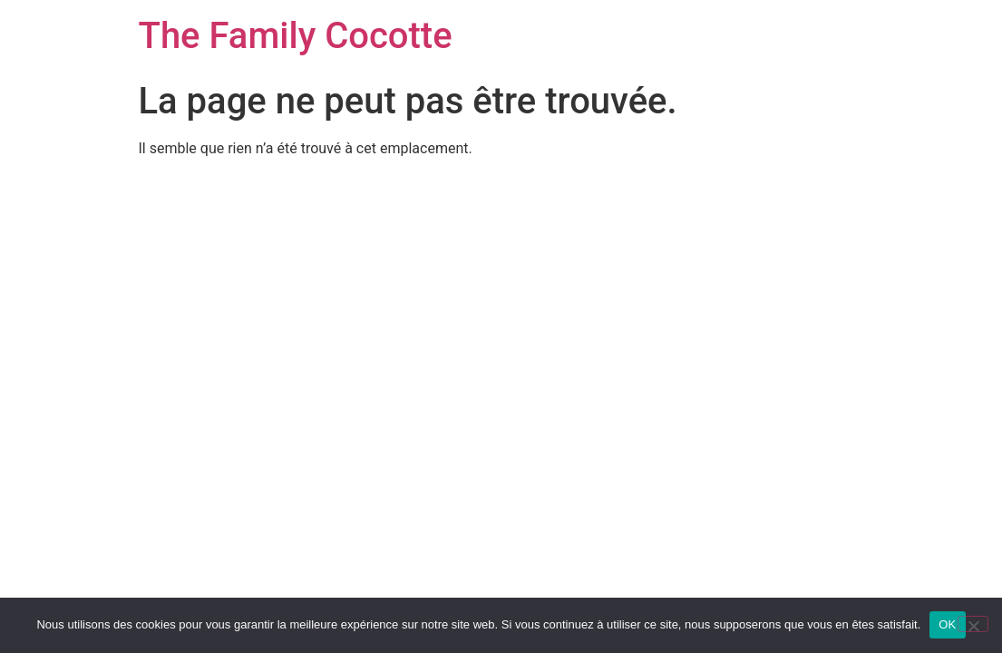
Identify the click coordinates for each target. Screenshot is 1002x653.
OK (947, 624)
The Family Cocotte (295, 36)
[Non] (973, 624)
